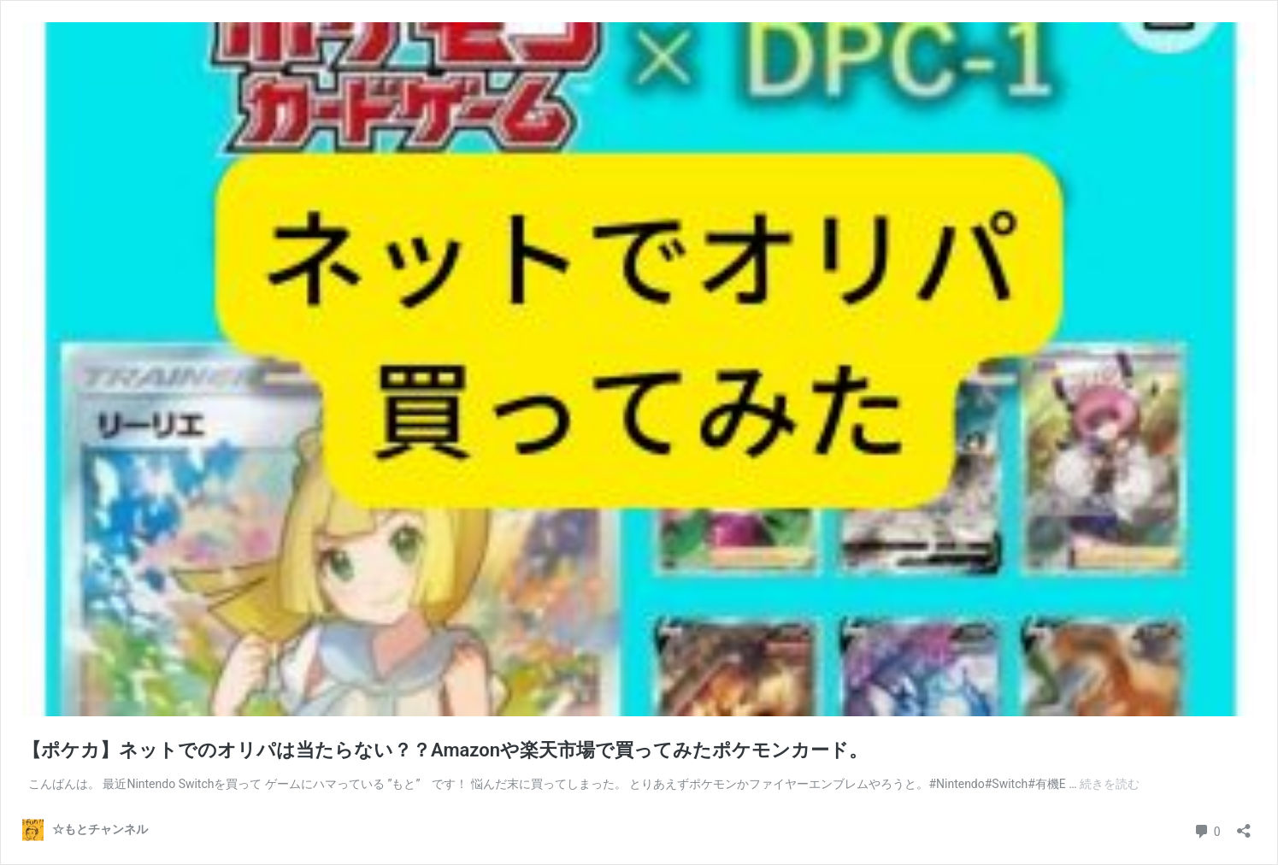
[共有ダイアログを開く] (1244, 825)
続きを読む (1110, 784)
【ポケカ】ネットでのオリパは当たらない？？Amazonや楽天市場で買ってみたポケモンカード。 (445, 750)
